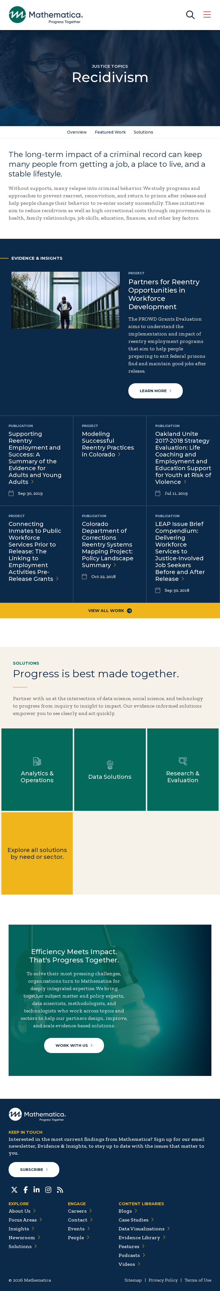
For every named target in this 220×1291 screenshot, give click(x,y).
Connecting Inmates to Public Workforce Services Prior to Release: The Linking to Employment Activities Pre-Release (35, 551)
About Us (22, 1211)
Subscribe (34, 1169)
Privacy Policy (163, 1280)
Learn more (155, 390)
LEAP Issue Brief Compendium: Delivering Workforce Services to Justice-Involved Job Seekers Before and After (180, 551)
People (78, 1237)
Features (132, 1246)
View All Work (110, 610)
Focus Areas (25, 1220)
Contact (80, 1220)
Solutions (143, 132)
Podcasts (132, 1255)
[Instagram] (48, 1189)
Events (79, 1229)
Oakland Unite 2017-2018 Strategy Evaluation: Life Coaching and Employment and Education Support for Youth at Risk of (183, 457)
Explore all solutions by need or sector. (37, 853)
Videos (129, 1264)
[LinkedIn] (37, 1189)
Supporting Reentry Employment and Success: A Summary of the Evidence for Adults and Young (35, 457)
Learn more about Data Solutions (110, 769)
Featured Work (110, 132)
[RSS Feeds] (60, 1189)
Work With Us (74, 1045)
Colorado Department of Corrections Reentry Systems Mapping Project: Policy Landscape (107, 545)
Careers (80, 1211)
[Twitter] (14, 1189)
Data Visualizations (144, 1229)
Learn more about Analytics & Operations (37, 769)
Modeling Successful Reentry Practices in (108, 444)
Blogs (128, 1211)
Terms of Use (197, 1280)
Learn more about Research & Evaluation (183, 769)
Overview (77, 132)
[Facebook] (25, 1189)
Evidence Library (142, 1237)
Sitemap (133, 1280)
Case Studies (136, 1220)
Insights (21, 1229)
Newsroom (24, 1237)
